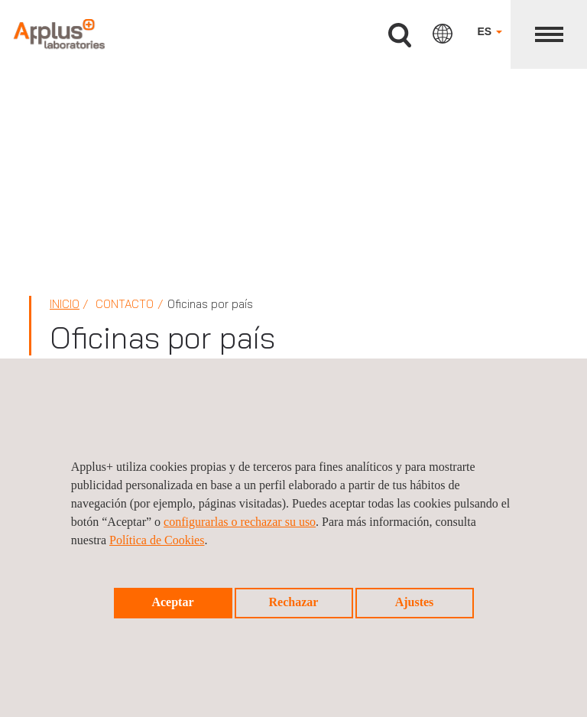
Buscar (399, 35)
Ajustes (414, 601)
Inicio (64, 304)
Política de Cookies (156, 540)
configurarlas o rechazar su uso (240, 521)
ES (489, 31)
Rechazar (294, 601)
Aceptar (172, 601)
